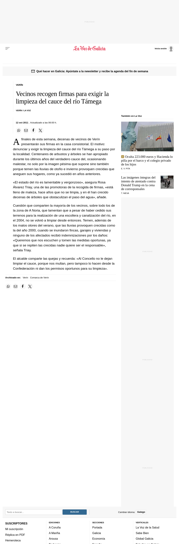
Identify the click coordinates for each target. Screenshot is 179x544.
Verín (25, 277)
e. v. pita (125, 169)
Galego (141, 512)
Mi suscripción (14, 529)
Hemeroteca (13, 540)
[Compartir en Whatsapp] (19, 130)
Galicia (96, 533)
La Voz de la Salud (147, 527)
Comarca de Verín (39, 277)
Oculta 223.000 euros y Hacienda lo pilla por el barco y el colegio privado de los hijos (147, 160)
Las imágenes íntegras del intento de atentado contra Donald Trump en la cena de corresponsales (138, 183)
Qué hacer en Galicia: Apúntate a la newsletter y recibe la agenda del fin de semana (92, 71)
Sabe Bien (142, 533)
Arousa (53, 538)
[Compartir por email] (26, 130)
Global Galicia (144, 538)
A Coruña (55, 527)
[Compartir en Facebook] (33, 130)
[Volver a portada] (89, 48)
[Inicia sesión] (164, 48)
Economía (98, 538)
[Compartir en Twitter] (41, 130)
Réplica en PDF (15, 534)
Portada (97, 527)
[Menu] (7, 48)
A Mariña (54, 533)
